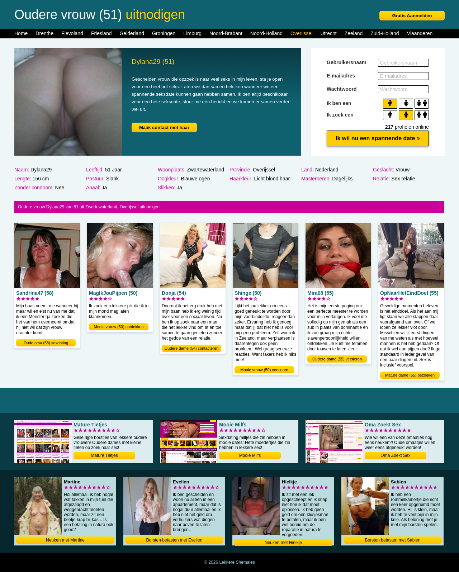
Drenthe (44, 33)
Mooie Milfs (250, 455)
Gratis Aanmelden (412, 15)
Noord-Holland (266, 33)
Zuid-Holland (384, 33)
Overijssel (301, 33)
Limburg (192, 33)
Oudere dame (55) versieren (337, 359)
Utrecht (329, 33)
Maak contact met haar (164, 127)
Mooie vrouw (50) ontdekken (119, 327)
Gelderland (131, 33)
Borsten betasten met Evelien (174, 540)
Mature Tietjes (104, 455)
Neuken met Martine (65, 540)
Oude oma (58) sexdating (46, 343)
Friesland (101, 33)
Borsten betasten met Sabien (393, 540)
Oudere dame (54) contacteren (191, 348)
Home (21, 33)
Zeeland (354, 33)
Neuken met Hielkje (283, 542)
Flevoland (72, 33)
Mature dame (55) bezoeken (410, 375)
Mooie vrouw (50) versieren (264, 370)
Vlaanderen (420, 33)
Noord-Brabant (225, 33)
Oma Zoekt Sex (395, 455)
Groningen (163, 33)
